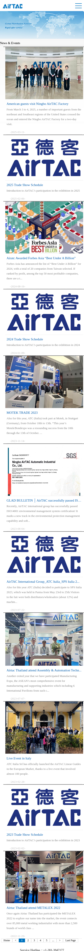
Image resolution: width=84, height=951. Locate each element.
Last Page (70, 940)
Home (7, 940)
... (53, 940)
